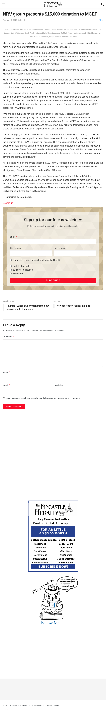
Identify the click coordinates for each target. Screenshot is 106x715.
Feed (22, 20)
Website (59, 385)
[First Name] (31, 253)
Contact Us (37, 705)
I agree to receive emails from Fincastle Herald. (36, 260)
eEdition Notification (23, 270)
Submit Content (53, 705)
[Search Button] (102, 4)
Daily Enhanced (21, 266)
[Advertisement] (53, 432)
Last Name (59, 248)
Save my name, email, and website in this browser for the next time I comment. (43, 398)
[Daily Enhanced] (11, 266)
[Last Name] (75, 253)
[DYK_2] (53, 601)
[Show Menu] (3, 4)
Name (6, 372)
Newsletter (18, 273)
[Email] (53, 241)
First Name (15, 248)
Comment (8, 336)
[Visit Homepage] (53, 4)
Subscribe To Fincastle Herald (15, 705)
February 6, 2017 (10, 20)
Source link (8, 203)
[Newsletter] (11, 273)
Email (12, 237)
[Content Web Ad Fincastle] (53, 536)
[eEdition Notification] (11, 270)
